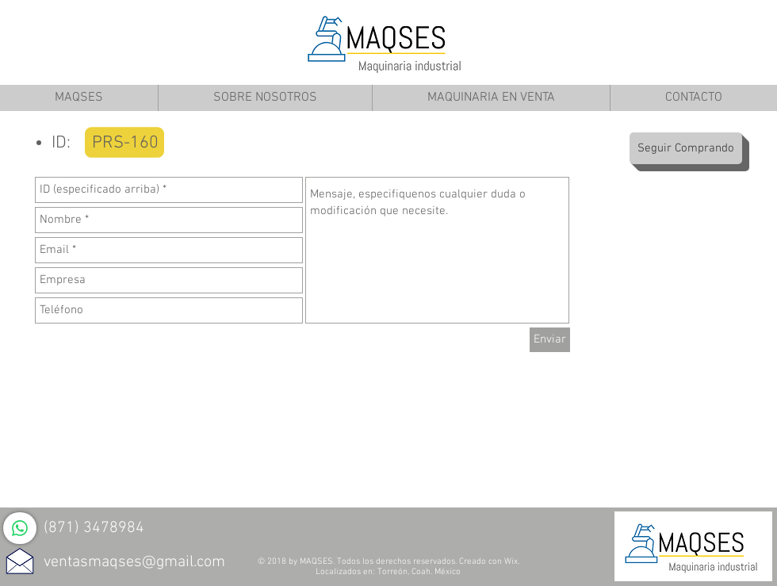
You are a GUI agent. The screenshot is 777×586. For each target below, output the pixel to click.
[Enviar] (550, 339)
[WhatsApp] (19, 528)
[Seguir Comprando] (686, 148)
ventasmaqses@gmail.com (134, 562)
